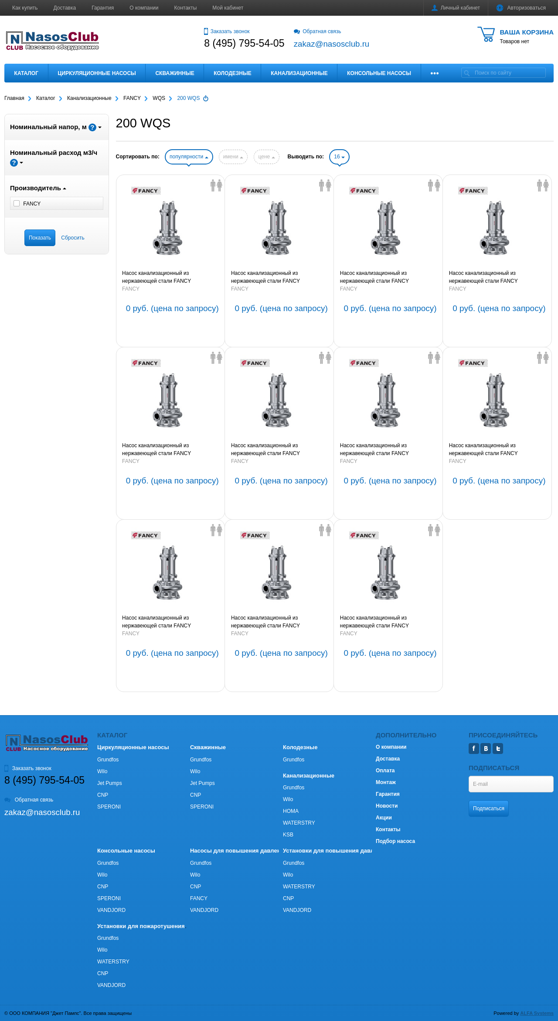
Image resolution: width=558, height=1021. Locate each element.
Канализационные (299, 73)
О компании (143, 8)
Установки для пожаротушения (141, 926)
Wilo (102, 771)
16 (339, 157)
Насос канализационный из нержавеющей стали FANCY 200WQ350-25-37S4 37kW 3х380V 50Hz (279, 277)
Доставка (65, 8)
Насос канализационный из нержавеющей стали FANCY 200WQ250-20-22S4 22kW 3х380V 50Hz (496, 277)
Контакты (185, 8)
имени (233, 157)
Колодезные (232, 73)
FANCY (131, 289)
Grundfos (108, 760)
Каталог (26, 73)
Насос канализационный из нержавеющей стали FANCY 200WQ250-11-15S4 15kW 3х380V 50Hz (279, 449)
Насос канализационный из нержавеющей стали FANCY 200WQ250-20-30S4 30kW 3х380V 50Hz (388, 277)
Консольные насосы (379, 73)
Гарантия (103, 8)
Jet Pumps (109, 783)
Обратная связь (317, 31)
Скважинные (174, 73)
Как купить (25, 8)
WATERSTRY (299, 823)
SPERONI (109, 807)
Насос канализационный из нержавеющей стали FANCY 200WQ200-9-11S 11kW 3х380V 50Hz (385, 622)
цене (266, 157)
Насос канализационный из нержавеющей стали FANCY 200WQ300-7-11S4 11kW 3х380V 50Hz (386, 449)
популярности (189, 157)
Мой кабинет (227, 8)
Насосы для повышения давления (238, 850)
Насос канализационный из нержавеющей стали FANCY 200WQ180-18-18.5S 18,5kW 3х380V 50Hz (166, 622)
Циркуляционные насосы (97, 73)
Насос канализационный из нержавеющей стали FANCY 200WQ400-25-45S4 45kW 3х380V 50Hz (170, 277)
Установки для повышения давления (335, 850)
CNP (102, 795)
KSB (288, 835)
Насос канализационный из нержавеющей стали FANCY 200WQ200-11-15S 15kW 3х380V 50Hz (277, 622)
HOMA (291, 811)
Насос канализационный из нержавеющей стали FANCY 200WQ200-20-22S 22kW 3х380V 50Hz (495, 449)
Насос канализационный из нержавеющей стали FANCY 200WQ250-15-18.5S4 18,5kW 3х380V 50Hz (167, 449)
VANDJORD (111, 910)
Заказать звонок (226, 31)
